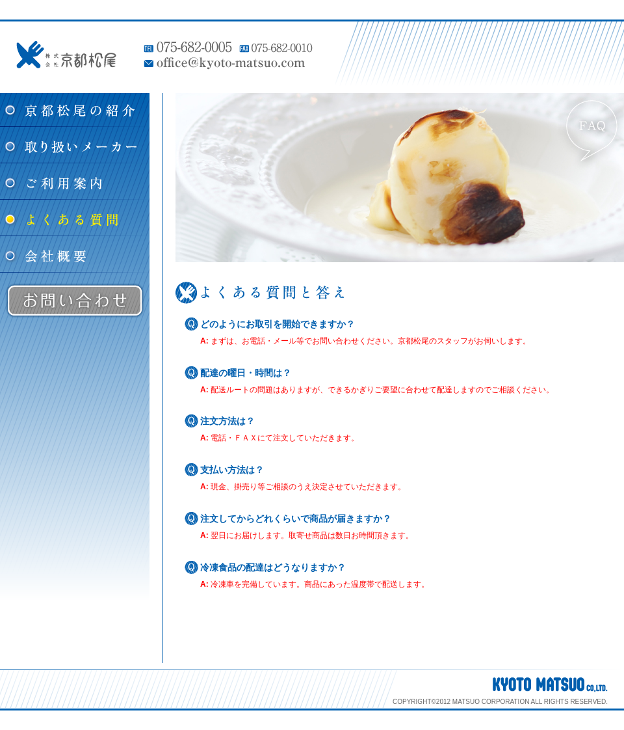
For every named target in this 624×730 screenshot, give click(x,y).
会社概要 (75, 254)
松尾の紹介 (75, 110)
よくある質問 (75, 218)
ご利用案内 (75, 181)
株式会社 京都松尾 (66, 54)
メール (284, 340)
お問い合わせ (74, 300)
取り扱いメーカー (75, 145)
